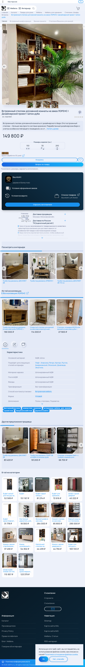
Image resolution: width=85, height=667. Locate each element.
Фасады (11, 382)
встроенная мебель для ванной (57, 408)
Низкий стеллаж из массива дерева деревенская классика (58, 520)
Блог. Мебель (7, 641)
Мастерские (12, 2)
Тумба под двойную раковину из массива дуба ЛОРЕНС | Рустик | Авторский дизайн (14, 328)
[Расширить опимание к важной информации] (42, 238)
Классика (44, 363)
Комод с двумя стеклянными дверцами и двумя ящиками (9, 546)
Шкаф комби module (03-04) (9, 571)
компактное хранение (32, 408)
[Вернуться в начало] (3, 8)
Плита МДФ (13, 377)
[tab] (5, 345)
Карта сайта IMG (51, 631)
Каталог (5, 621)
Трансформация (14, 387)
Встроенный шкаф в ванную (20, 21)
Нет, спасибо (58, 659)
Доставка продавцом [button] (44, 215)
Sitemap (47, 621)
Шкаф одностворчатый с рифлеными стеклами (25, 571)
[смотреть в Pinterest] (80, 112)
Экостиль (39, 367)
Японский (52, 365)
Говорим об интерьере (12, 646)
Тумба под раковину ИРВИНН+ (41, 281)
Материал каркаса (15, 372)
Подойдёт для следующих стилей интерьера (19, 364)
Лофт (37, 363)
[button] (4, 1)
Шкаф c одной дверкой (73, 495)
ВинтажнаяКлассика (12, 408)
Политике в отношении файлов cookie (61, 654)
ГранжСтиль (8, 411)
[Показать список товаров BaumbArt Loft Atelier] (57, 195)
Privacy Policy (8, 631)
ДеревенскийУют (42, 411)
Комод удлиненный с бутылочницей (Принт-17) (25, 546)
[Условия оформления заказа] (7, 188)
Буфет (21, 494)
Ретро (51, 363)
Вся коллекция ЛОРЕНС (16, 293)
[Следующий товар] (84, 26)
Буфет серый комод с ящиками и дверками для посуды (41, 495)
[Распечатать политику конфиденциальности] (3, 662)
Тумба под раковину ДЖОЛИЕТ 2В (14, 282)
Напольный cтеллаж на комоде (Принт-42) (40, 546)
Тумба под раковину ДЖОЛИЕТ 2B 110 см (69, 282)
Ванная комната (40, 21)
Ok (43, 659)
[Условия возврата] (15, 196)
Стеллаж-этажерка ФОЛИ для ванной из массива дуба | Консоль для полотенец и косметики (68, 328)
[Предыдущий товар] (1, 26)
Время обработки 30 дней (13, 155)
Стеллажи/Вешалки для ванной (61, 21)
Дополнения (13, 401)
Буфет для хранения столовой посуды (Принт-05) (56, 495)
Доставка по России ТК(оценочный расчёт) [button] (43, 221)
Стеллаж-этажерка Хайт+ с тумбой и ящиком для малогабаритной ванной (68, 457)
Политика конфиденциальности (18, 661)
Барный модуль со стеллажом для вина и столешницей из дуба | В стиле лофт (74, 520)
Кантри (58, 363)
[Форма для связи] (52, 609)
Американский (41, 365)
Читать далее (52, 128)
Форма (11, 396)
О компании (49, 603)
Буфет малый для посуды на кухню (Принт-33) (8, 495)
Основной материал (16, 358)
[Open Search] (34, 8)
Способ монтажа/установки (19, 391)
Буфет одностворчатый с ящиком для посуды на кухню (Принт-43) (9, 520)
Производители (9, 626)
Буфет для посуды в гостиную (72, 546)
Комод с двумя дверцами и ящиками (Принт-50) (57, 546)
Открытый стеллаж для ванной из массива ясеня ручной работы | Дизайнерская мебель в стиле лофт (42, 328)
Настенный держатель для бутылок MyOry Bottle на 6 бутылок (25, 520)
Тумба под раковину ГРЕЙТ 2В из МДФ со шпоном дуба (41, 457)
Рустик (64, 363)
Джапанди (61, 365)
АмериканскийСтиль (24, 411)
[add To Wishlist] (80, 160)
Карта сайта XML (51, 626)
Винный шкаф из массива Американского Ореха (42, 520)
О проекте (48, 598)
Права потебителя (10, 636)
